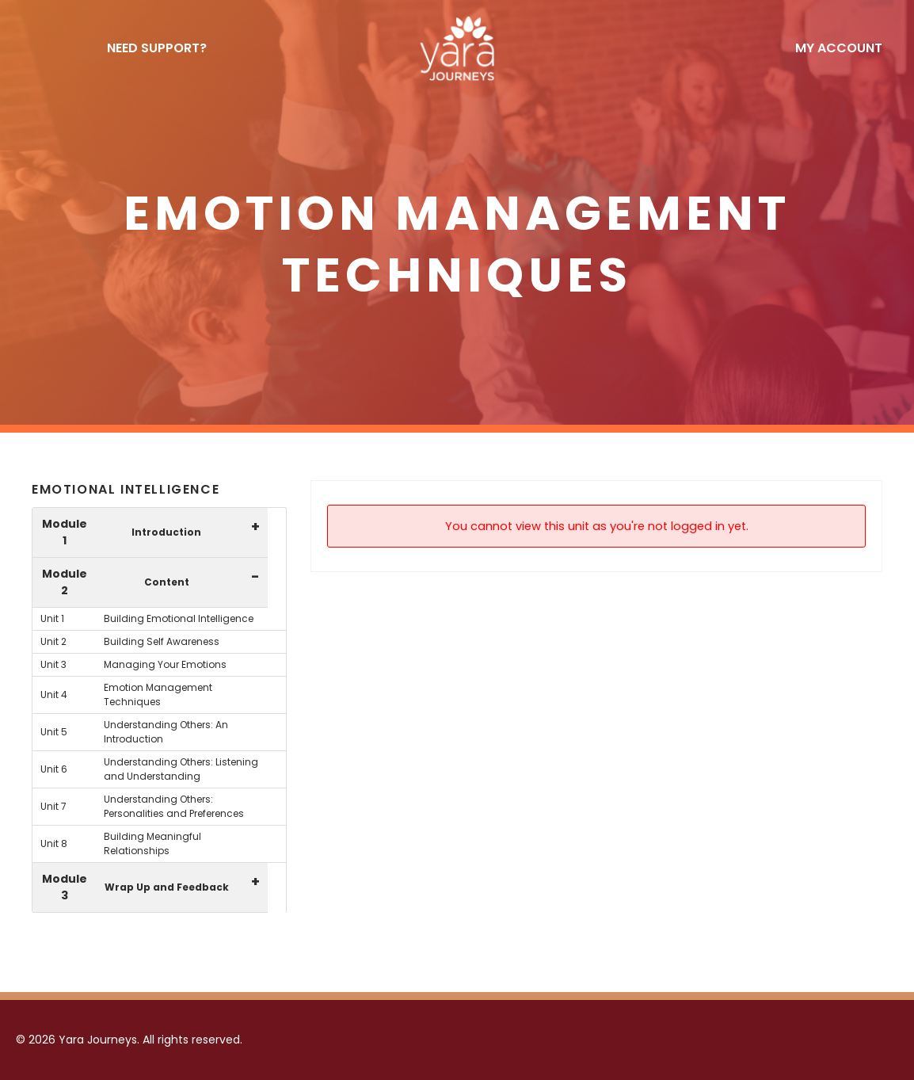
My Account (838, 48)
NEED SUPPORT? (157, 48)
